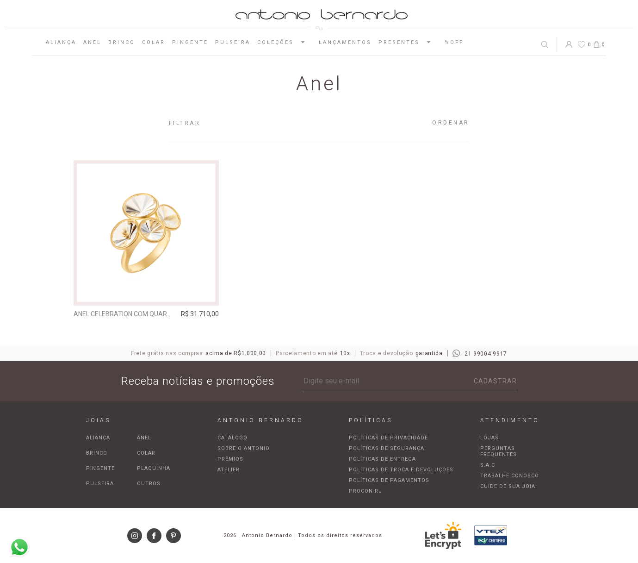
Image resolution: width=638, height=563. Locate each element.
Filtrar (185, 123)
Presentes (408, 42)
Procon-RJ (365, 491)
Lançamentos (345, 42)
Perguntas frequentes (498, 451)
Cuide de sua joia (507, 486)
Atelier (228, 470)
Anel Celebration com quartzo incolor (140, 314)
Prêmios (230, 459)
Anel (92, 42)
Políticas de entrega (382, 459)
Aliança (61, 42)
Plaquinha (153, 468)
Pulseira (232, 42)
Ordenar (451, 122)
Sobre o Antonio (243, 448)
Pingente (190, 42)
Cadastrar (495, 381)
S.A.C (487, 465)
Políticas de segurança (386, 448)
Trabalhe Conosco (509, 476)
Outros (149, 484)
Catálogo (232, 438)
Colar (153, 42)
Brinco (121, 42)
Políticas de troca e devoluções (401, 470)
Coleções (284, 42)
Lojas (489, 438)
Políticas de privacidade (388, 438)
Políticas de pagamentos (389, 480)
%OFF (454, 42)
